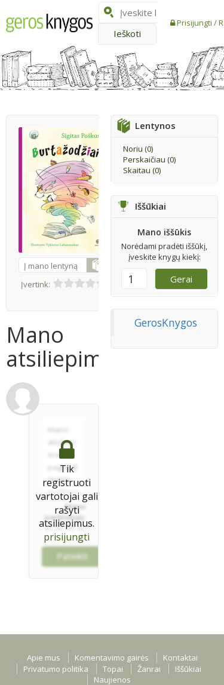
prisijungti (67, 536)
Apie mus (43, 657)
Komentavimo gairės (112, 657)
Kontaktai (180, 657)
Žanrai (149, 669)
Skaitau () (142, 170)
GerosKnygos (165, 322)
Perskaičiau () (149, 159)
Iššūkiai (188, 669)
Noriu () (138, 148)
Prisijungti (195, 22)
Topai (113, 669)
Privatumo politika (55, 669)
